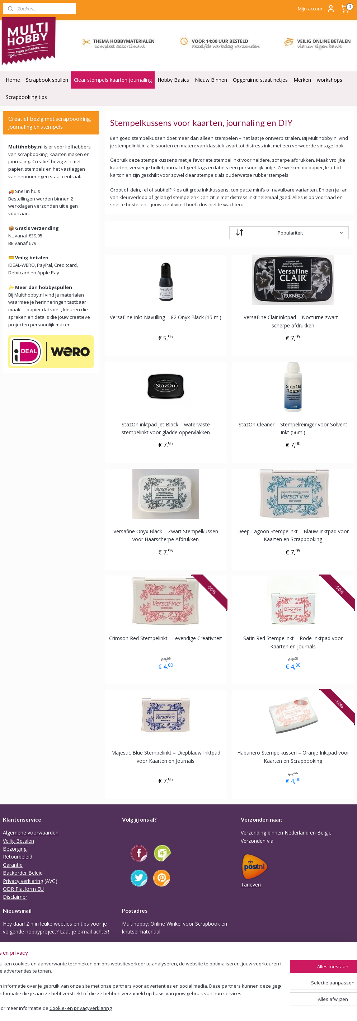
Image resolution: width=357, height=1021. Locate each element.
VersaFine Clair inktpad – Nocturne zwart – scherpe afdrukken (293, 321)
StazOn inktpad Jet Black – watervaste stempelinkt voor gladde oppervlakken (166, 428)
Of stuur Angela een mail (150, 980)
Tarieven (251, 884)
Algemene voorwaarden (30, 832)
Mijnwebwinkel (289, 1008)
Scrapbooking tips (26, 97)
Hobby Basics (173, 79)
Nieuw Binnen (211, 79)
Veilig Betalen (18, 840)
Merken (302, 79)
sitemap (184, 1008)
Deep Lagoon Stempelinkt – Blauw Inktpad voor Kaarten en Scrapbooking (293, 535)
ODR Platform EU (23, 888)
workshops (329, 79)
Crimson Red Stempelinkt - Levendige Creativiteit (165, 638)
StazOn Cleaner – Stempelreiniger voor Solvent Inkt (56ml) (293, 428)
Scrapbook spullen (47, 79)
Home (13, 79)
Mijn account (316, 8)
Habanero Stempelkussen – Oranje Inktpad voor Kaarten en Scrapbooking (293, 757)
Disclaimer (15, 896)
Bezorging (15, 848)
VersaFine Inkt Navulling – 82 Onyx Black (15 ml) (166, 317)
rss (199, 1008)
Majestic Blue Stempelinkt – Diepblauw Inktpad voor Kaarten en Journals (165, 757)
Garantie (13, 864)
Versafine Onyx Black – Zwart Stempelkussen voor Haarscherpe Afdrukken (165, 535)
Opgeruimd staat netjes (260, 79)
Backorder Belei (21, 872)
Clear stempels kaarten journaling (113, 79)
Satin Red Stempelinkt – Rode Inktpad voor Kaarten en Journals (293, 642)
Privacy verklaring (23, 881)
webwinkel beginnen (227, 1008)
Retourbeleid (17, 856)
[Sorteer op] (289, 233)
